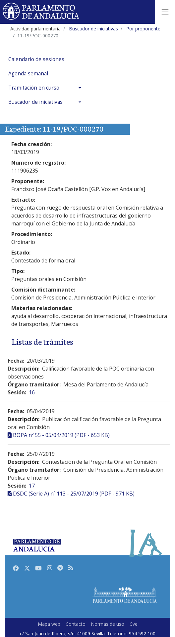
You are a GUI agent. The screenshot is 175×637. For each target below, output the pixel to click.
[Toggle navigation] (165, 12)
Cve (134, 624)
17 (32, 485)
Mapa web (49, 624)
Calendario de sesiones (36, 59)
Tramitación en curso (33, 87)
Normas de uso (107, 624)
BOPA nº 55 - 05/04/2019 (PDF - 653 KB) (61, 435)
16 (32, 392)
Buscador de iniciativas (35, 102)
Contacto (76, 624)
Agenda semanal (28, 73)
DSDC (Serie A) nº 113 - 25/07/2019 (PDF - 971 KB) (74, 493)
